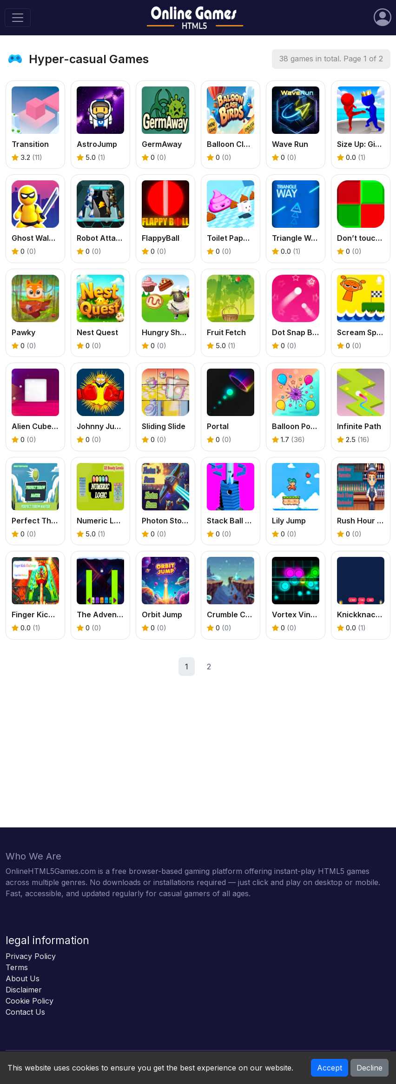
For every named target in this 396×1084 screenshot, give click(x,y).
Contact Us (25, 1012)
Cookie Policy (29, 1000)
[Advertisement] (198, 762)
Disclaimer (24, 989)
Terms (17, 967)
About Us (23, 978)
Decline (369, 1067)
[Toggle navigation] (18, 17)
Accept (329, 1067)
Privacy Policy (31, 956)
